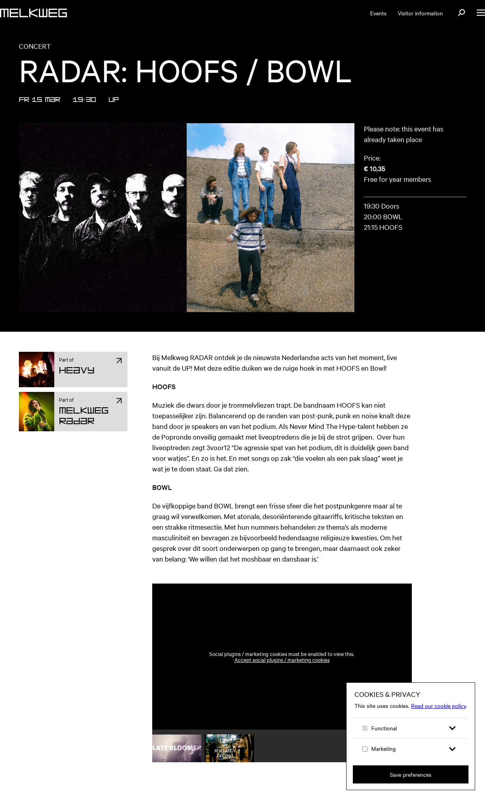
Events (378, 13)
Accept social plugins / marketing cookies (282, 660)
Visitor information (420, 13)
